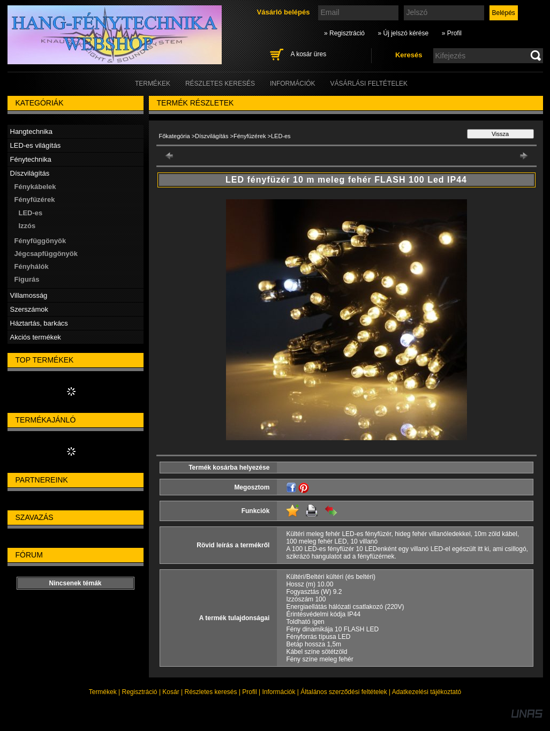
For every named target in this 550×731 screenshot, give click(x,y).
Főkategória (174, 136)
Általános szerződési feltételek (343, 692)
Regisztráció (139, 692)
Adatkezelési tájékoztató (426, 692)
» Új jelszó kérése (403, 33)
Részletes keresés (211, 692)
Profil (249, 692)
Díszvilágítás (211, 136)
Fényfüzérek (249, 136)
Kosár (170, 692)
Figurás (27, 279)
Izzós (27, 226)
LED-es (31, 213)
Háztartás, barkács (39, 323)
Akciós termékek (35, 337)
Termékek (103, 692)
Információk (278, 692)
